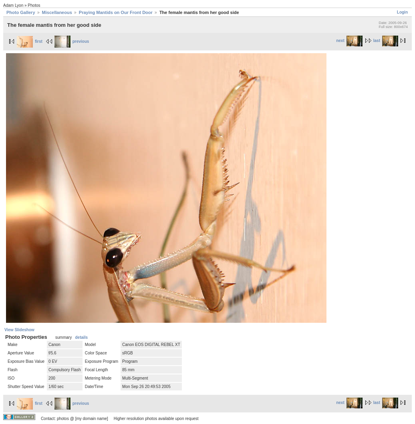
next (349, 40)
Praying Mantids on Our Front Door (116, 12)
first (29, 41)
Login (402, 12)
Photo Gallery (20, 12)
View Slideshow (19, 330)
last (385, 40)
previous (71, 41)
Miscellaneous (57, 12)
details (81, 337)
